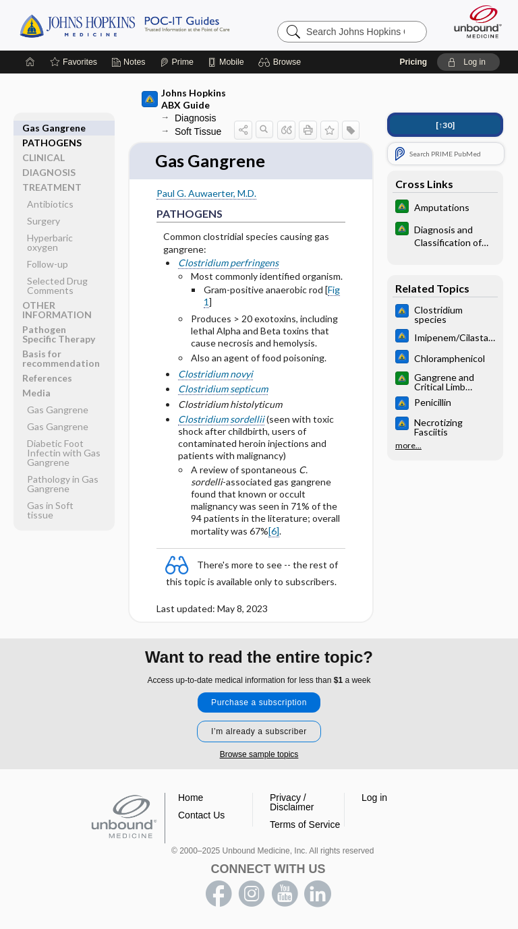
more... (408, 444)
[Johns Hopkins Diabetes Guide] (445, 208)
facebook (218, 893)
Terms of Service (305, 824)
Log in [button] (374, 797)
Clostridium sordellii (221, 419)
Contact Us (201, 815)
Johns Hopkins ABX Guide (184, 99)
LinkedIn (317, 893)
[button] (281, 62)
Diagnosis (195, 118)
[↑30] (445, 125)
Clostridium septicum (223, 389)
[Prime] (177, 62)
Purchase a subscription (259, 702)
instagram (251, 893)
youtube (284, 893)
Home (190, 797)
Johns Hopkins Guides (124, 25)
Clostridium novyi (215, 374)
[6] (273, 531)
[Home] (30, 62)
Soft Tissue (198, 131)
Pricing (413, 62)
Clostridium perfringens (228, 262)
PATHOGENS (52, 127)
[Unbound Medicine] (473, 21)
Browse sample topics (259, 754)
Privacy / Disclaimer (292, 802)
